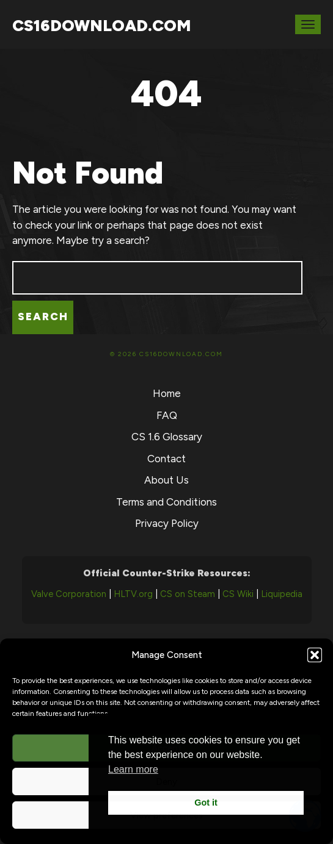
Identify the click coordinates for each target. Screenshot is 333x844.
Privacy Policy (167, 523)
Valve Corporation (68, 593)
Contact (166, 458)
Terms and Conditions (166, 502)
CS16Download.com (101, 25)
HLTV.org (133, 593)
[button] (315, 655)
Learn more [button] (133, 769)
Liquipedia (281, 593)
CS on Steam (187, 593)
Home (167, 393)
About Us (166, 480)
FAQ (166, 415)
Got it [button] (206, 802)
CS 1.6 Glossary (166, 437)
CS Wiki (238, 593)
